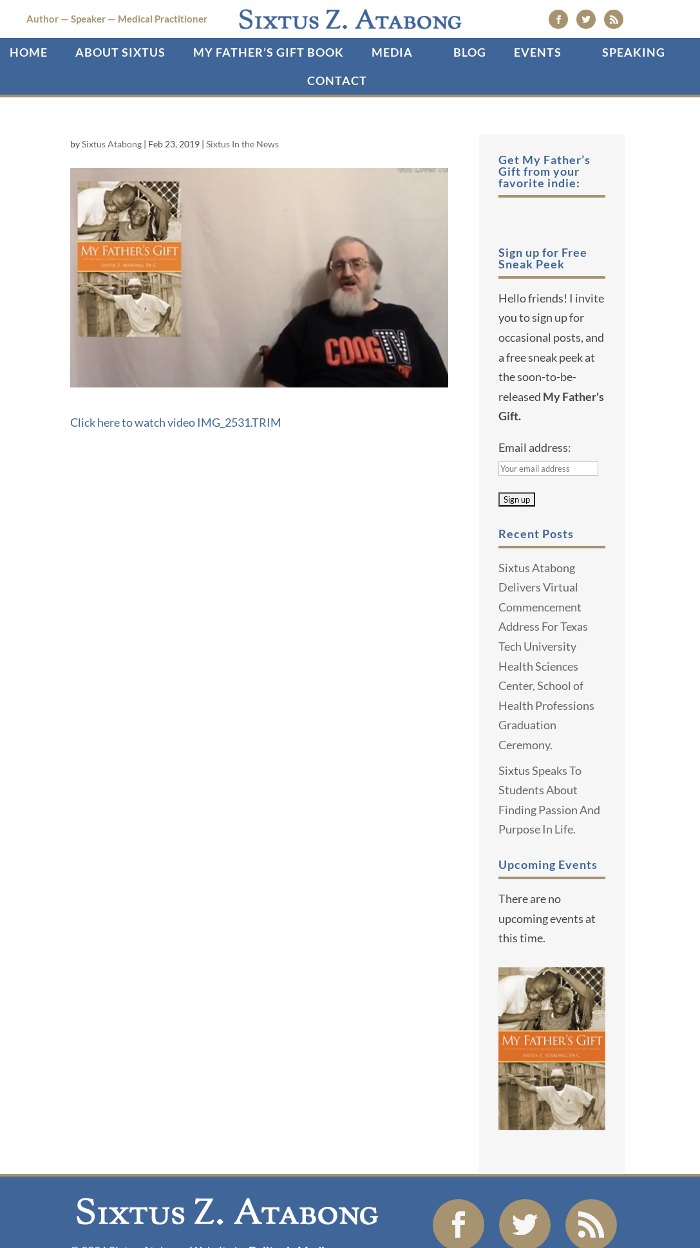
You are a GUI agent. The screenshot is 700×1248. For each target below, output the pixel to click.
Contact (337, 131)
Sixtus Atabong (112, 194)
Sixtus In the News (242, 194)
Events (538, 102)
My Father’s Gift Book (268, 102)
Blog (469, 102)
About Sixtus (120, 102)
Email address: (534, 497)
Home (29, 102)
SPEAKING (633, 102)
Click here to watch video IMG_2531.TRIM (175, 472)
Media (392, 102)
